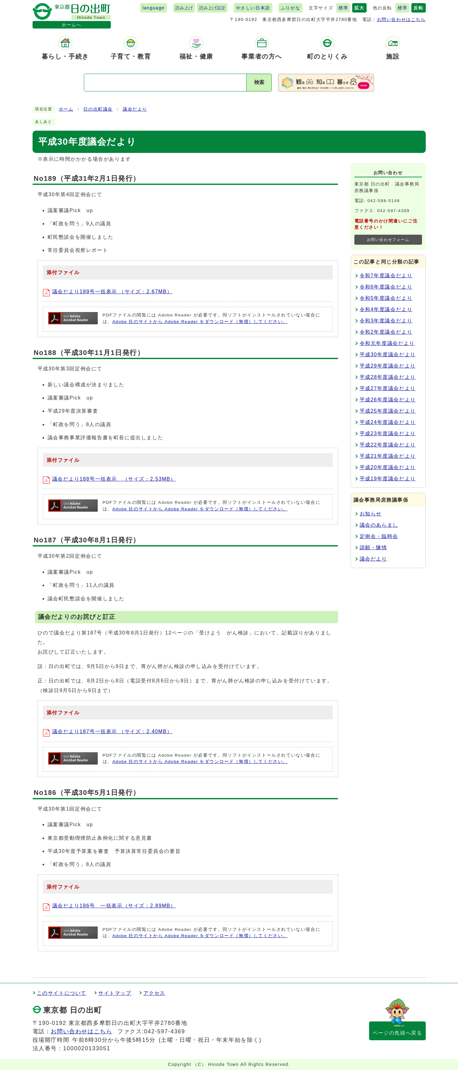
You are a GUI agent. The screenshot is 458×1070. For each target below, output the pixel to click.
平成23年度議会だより (388, 433)
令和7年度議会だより (386, 275)
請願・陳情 (373, 547)
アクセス (154, 993)
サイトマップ (114, 993)
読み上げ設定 (212, 7)
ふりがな (290, 7)
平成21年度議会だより (388, 456)
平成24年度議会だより (388, 422)
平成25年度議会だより (388, 411)
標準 (343, 7)
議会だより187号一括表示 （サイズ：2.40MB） (107, 731)
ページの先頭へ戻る (397, 1033)
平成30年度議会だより (388, 354)
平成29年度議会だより (388, 365)
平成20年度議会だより (388, 467)
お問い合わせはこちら (401, 19)
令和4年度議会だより (386, 309)
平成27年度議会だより (388, 388)
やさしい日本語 (253, 7)
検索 (259, 82)
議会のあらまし (379, 525)
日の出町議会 (98, 109)
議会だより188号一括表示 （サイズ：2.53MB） (109, 479)
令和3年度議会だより (386, 320)
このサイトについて (61, 993)
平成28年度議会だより (388, 377)
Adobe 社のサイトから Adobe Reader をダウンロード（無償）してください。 (200, 321)
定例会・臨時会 (379, 536)
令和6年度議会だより (386, 287)
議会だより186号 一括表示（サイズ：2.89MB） (109, 905)
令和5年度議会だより (386, 298)
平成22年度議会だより (388, 444)
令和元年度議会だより (387, 343)
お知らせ (371, 513)
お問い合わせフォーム (388, 240)
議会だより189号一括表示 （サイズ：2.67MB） (107, 291)
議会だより (135, 109)
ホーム (66, 109)
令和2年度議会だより (386, 332)
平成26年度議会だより (388, 399)
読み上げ (184, 7)
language (153, 7)
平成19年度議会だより (388, 478)
